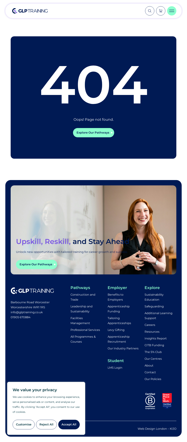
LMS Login (115, 367)
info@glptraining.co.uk (27, 312)
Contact (150, 372)
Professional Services (85, 330)
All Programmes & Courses (83, 339)
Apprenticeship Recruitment (119, 339)
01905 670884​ (21, 317)
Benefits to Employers (115, 297)
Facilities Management (80, 320)
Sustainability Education (154, 297)
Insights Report (156, 338)
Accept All (68, 424)
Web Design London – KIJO (157, 428)
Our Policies (153, 379)
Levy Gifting (116, 330)
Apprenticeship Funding (119, 309)
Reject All (46, 424)
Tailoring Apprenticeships (119, 320)
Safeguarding (154, 306)
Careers (150, 325)
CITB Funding (154, 345)
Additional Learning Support (158, 315)
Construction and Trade (83, 297)
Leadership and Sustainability (82, 309)
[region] (46, 408)
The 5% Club (153, 352)
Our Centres (153, 358)
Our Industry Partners (123, 348)
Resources (152, 331)
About (149, 365)
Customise (23, 424)
